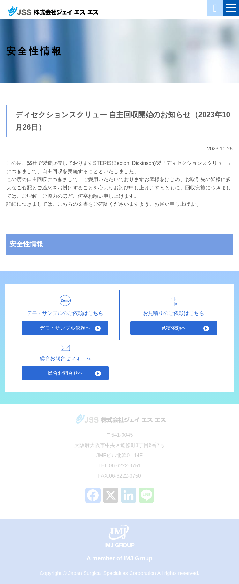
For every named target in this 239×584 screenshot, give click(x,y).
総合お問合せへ (65, 373)
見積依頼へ (173, 328)
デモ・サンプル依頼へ (65, 328)
